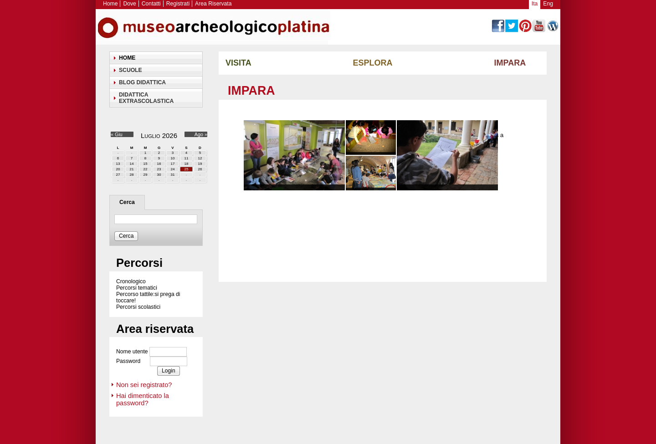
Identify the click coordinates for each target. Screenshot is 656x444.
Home (110, 3)
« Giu (117, 134)
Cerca (127, 202)
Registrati (178, 3)
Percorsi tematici (136, 288)
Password (128, 361)
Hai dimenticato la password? (142, 399)
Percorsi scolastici (138, 307)
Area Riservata (213, 3)
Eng (548, 3)
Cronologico (131, 281)
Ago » (201, 134)
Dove (129, 3)
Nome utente (132, 352)
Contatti (151, 3)
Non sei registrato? (144, 384)
